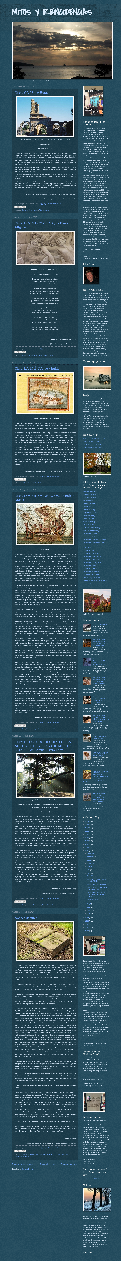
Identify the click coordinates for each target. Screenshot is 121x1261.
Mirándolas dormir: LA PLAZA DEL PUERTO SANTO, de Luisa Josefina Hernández (100, 661)
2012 (87, 924)
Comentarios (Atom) (28, 1169)
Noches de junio (26, 918)
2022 (87, 828)
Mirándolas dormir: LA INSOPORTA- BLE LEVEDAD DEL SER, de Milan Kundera (100, 680)
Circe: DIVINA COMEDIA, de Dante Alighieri (96, 880)
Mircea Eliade (46, 905)
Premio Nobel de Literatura (52, 1154)
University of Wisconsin (91, 572)
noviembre (91, 857)
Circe (30, 210)
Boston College (88, 507)
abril (88, 907)
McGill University (88, 525)
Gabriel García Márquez (30, 1154)
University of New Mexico (91, 554)
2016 (87, 847)
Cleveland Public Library (91, 575)
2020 (87, 834)
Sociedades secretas (22, 1157)
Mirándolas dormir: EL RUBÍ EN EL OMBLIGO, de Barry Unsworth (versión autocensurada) (100, 797)
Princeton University (90, 494)
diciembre (90, 853)
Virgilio (39, 482)
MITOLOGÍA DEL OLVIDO (92, 445)
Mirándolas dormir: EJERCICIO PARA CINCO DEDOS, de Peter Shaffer (99, 699)
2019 (87, 838)
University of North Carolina (92, 557)
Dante (28, 355)
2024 (87, 821)
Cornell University (89, 516)
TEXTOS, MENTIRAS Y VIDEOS (94, 439)
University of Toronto (90, 569)
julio (88, 870)
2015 (87, 851)
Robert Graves (54, 729)
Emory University (88, 519)
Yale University (88, 500)
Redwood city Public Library (92, 578)
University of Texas (89, 566)
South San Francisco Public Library (95, 581)
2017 (87, 844)
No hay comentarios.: (55, 204)
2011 (87, 927)
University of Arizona (90, 534)
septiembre (91, 863)
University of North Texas (91, 560)
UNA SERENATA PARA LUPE (93, 442)
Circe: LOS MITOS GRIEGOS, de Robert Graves (97, 888)
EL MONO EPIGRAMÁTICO (92, 448)
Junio (40, 1154)
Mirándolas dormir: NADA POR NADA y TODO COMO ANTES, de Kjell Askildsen (100, 642)
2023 (87, 824)
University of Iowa (89, 551)
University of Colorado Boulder (93, 543)
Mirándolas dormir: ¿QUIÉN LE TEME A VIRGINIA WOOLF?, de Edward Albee (101, 718)
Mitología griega (36, 355)
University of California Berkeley (93, 537)
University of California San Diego (94, 540)
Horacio (35, 210)
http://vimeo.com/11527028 (92, 1179)
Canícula (25, 210)
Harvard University (89, 504)
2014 (87, 918)
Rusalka (65, 1154)
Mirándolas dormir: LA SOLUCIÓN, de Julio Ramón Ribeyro (100, 754)
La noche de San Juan (33, 905)
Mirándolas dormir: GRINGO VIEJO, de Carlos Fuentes (99, 736)
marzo (89, 910)
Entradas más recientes (23, 1164)
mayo (89, 904)
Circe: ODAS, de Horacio (33, 92)
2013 (87, 921)
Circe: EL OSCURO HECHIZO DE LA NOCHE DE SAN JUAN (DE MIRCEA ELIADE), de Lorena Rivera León (43, 746)
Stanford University (89, 491)
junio (89, 873)
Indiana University (89, 522)
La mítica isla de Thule (100, 624)
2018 (87, 841)
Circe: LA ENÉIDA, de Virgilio (37, 368)
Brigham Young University (91, 513)
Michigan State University (91, 528)
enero (89, 913)
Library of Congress (89, 584)
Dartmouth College (89, 510)
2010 (87, 931)
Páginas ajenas (44, 210)
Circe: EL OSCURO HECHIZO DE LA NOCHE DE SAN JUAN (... (97, 894)
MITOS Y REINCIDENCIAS (52, 12)
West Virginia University (91, 531)
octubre (90, 860)
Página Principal (47, 1164)
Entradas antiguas (69, 1164)
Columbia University (89, 498)
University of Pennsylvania (92, 563)
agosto (89, 866)
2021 (87, 831)
